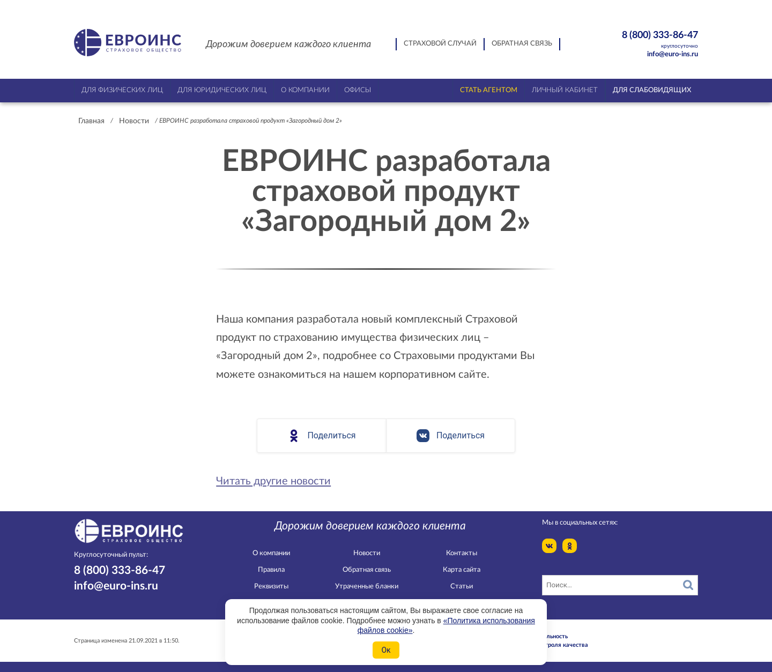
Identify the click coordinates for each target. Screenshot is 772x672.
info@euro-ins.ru (672, 54)
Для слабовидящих (652, 90)
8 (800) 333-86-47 (641, 40)
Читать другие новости (273, 481)
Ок (385, 650)
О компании (271, 553)
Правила (271, 569)
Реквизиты (271, 586)
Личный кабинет (565, 90)
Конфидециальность (539, 636)
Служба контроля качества (549, 645)
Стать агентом (488, 90)
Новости (134, 121)
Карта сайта (461, 569)
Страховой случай (440, 43)
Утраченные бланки (366, 586)
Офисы (357, 90)
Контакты (461, 553)
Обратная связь (522, 43)
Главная (91, 121)
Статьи (461, 586)
